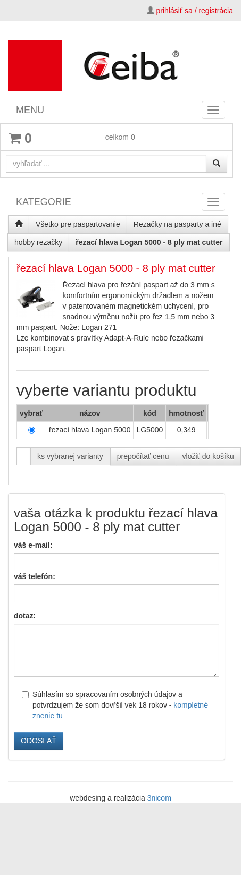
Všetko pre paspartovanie (78, 224)
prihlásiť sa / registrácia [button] (194, 10)
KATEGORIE (43, 202)
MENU (30, 110)
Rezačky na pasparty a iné (177, 224)
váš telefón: (34, 576)
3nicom (159, 798)
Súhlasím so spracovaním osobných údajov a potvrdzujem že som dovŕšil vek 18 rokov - (115, 705)
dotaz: (25, 615)
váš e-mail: (33, 545)
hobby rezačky (38, 242)
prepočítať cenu (143, 456)
